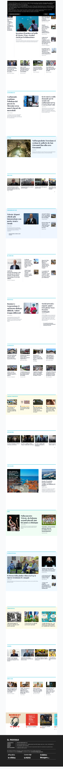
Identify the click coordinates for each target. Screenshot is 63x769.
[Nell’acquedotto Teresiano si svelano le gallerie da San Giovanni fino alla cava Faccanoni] (19, 148)
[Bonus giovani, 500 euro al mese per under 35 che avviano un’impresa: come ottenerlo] (51, 687)
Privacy (9, 748)
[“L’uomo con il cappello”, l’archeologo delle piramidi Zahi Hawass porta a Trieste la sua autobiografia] (46, 585)
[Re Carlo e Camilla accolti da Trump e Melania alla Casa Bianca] (27, 438)
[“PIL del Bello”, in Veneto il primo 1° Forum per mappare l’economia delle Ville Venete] (12, 402)
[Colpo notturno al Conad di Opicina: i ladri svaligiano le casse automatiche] (51, 351)
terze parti (23, 5)
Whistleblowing (11, 749)
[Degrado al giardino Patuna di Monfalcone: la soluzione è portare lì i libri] (38, 63)
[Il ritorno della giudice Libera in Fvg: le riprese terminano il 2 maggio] (23, 565)
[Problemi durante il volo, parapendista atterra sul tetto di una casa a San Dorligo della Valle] (28, 263)
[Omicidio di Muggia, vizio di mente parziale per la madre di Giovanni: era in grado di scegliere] (12, 63)
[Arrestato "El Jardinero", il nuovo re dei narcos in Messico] (13, 438)
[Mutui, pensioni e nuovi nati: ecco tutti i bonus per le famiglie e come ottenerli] (38, 687)
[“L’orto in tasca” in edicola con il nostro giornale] (31, 616)
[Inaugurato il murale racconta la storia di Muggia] (27, 182)
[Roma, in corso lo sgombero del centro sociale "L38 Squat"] (55, 438)
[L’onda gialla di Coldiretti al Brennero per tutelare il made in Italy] (55, 653)
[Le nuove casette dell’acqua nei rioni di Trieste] (41, 182)
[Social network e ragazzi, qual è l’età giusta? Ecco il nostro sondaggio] (49, 308)
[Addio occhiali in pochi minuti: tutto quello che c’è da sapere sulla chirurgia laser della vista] (51, 402)
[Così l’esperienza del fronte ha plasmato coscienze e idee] (46, 576)
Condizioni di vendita (10, 746)
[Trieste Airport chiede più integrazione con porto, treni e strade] (31, 218)
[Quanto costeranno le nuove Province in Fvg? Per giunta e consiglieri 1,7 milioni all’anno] (46, 28)
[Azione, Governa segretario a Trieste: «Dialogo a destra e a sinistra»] (12, 368)
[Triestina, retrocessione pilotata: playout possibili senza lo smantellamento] (49, 520)
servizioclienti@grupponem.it (37, 754)
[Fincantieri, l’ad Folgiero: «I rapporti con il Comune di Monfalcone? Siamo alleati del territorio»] (10, 24)
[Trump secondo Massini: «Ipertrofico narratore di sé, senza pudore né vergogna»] (49, 561)
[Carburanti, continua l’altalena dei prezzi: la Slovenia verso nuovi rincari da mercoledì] (31, 101)
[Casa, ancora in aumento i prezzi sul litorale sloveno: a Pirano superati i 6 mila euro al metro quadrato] (14, 475)
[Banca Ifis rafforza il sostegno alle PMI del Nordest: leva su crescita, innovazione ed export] (38, 402)
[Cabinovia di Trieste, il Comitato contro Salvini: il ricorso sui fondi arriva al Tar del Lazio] (46, 40)
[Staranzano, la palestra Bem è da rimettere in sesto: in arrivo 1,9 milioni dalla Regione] (38, 351)
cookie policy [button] (26, 4)
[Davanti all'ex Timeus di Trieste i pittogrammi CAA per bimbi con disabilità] (55, 182)
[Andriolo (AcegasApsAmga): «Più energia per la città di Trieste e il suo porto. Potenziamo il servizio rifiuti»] (14, 264)
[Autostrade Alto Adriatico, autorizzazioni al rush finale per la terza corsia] (27, 653)
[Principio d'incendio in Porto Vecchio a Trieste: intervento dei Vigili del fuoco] (25, 351)
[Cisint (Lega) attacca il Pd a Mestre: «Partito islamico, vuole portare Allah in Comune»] (28, 273)
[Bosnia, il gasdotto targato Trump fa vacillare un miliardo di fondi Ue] (49, 474)
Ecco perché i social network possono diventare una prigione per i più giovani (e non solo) (49, 324)
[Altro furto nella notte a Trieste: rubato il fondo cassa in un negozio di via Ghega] (12, 351)
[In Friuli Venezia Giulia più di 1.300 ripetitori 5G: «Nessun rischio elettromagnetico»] (46, 51)
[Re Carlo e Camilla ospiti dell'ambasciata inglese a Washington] (41, 438)
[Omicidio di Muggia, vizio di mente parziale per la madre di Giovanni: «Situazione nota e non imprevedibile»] (13, 182)
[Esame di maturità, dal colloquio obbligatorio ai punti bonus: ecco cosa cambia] (12, 687)
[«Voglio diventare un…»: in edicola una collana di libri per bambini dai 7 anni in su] (49, 616)
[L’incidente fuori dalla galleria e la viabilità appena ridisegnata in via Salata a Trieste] (38, 368)
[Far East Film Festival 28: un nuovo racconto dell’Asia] (25, 402)
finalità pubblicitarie (14, 7)
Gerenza (9, 747)
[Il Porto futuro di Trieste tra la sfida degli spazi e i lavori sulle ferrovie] (46, 225)
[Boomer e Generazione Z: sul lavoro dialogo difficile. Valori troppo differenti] (31, 308)
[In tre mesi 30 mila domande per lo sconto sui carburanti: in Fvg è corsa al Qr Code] (49, 101)
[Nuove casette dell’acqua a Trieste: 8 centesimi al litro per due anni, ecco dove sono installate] (25, 63)
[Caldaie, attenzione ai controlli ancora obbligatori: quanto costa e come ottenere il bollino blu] (25, 687)
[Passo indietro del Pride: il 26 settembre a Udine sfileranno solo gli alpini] (51, 63)
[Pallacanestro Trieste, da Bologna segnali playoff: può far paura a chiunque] (13, 523)
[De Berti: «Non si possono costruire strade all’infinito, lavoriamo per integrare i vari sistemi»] (13, 653)
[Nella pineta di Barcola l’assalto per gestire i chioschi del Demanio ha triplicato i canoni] (51, 368)
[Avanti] (54, 191)
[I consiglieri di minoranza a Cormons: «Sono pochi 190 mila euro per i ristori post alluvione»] (46, 274)
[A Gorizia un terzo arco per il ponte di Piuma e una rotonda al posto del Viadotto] (25, 368)
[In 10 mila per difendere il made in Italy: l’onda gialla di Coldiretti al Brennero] (41, 653)
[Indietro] (8, 191)
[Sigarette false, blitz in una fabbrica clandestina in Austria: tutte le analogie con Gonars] (46, 264)
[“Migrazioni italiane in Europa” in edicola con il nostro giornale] (14, 616)
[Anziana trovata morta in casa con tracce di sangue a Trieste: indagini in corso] (46, 17)
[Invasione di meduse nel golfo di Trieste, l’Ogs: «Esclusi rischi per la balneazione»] (27, 22)
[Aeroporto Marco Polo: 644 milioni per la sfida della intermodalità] (46, 215)
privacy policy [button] (46, 2)
